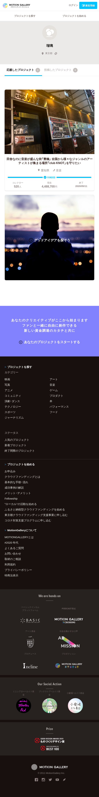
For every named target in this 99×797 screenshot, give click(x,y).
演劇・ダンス (12, 401)
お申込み (10, 471)
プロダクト (56, 396)
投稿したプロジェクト (61, 70)
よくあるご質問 (14, 548)
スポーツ (10, 412)
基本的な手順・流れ (16, 482)
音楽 (52, 385)
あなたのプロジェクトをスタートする (49, 341)
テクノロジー (13, 407)
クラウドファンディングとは (22, 477)
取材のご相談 (13, 559)
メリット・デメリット (18, 493)
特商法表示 (11, 575)
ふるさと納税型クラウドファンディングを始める (35, 509)
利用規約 (10, 564)
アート (54, 379)
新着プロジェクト (16, 445)
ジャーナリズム (14, 417)
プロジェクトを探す (25, 15)
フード (54, 412)
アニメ (9, 390)
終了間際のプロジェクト (20, 451)
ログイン (73, 5)
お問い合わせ (13, 553)
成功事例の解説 (14, 488)
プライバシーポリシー (18, 570)
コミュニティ (13, 396)
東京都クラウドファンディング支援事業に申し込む (36, 515)
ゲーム (54, 390)
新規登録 (88, 5)
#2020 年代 (11, 542)
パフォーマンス (59, 407)
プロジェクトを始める (74, 15)
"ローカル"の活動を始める (21, 504)
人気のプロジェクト (17, 440)
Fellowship (11, 498)
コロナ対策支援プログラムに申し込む (28, 520)
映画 (7, 379)
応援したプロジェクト (23, 70)
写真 (7, 385)
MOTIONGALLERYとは (19, 537)
